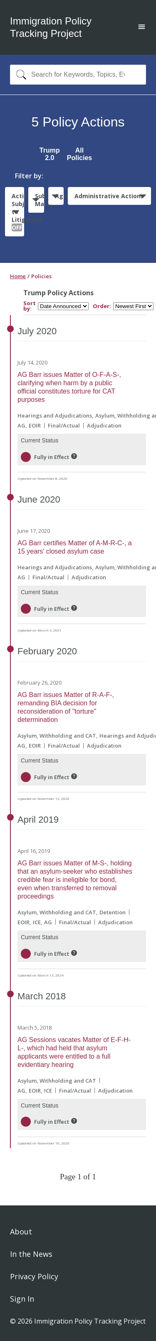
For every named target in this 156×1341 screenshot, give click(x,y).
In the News (31, 1254)
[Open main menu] (141, 27)
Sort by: (29, 306)
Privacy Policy (34, 1276)
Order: (102, 306)
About (21, 1232)
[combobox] (78, 75)
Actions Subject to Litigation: (18, 211)
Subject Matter (39, 200)
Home (18, 276)
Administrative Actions (109, 196)
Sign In (22, 1299)
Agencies (59, 196)
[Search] (19, 75)
